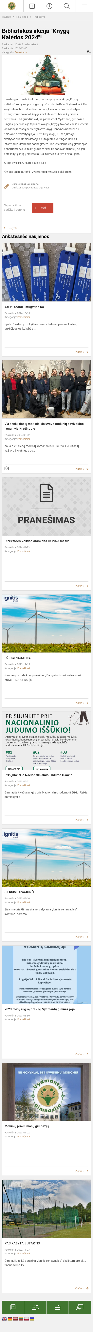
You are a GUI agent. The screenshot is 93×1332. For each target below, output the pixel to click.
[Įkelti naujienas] (32, 6)
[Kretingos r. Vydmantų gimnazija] (12, 6)
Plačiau (79, 351)
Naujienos (22, 16)
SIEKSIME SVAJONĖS (20, 892)
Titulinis (6, 16)
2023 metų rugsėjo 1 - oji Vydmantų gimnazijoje (40, 1009)
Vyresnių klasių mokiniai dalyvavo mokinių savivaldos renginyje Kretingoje (44, 426)
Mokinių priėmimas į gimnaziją (27, 1126)
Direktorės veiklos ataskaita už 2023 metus (37, 541)
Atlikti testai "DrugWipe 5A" (25, 307)
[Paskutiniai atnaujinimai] (49, 6)
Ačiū (40, 208)
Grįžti (13, 228)
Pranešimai (40, 16)
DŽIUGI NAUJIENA (18, 658)
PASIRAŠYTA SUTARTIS (22, 1243)
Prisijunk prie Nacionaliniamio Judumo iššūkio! (39, 775)
